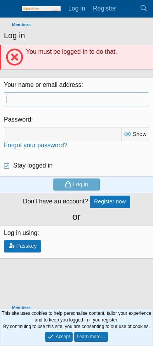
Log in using (20, 232)
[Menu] (11, 9)
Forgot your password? (36, 145)
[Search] (143, 8)
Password (17, 119)
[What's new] (128, 8)
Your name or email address (43, 84)
